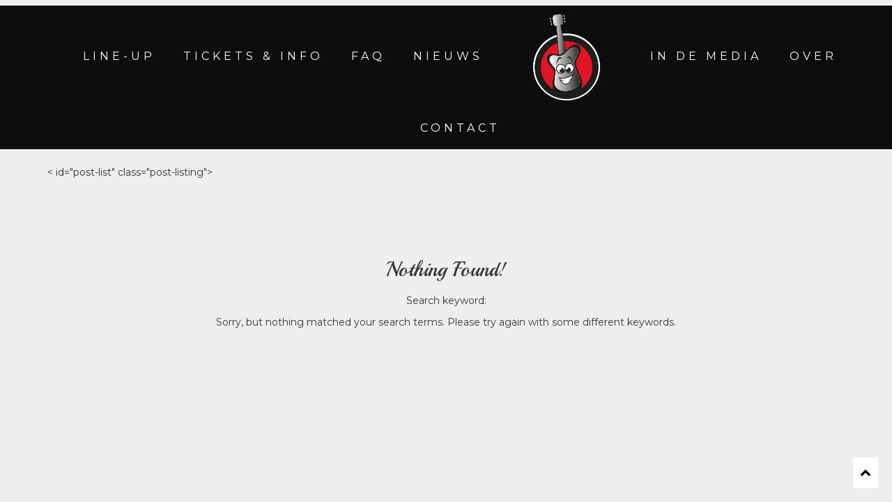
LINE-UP (119, 56)
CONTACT (460, 128)
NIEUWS (448, 56)
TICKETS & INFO (253, 56)
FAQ (368, 56)
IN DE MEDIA (706, 56)
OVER (813, 56)
